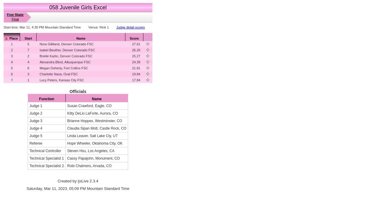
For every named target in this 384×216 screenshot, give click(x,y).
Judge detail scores (130, 27)
